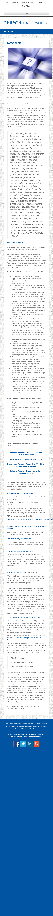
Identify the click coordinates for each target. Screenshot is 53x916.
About (7, 2)
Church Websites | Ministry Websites (21, 736)
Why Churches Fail (34, 452)
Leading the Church (31, 726)
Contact (32, 2)
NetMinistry (38, 736)
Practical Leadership (21, 728)
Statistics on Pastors (14, 572)
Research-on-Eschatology (26, 466)
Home (6, 723)
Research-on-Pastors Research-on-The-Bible (26, 464)
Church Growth (42, 726)
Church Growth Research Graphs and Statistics (23, 617)
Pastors (21, 726)
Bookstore (24, 2)
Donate (39, 2)
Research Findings (17, 452)
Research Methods (15, 243)
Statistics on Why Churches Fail (19, 539)
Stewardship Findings (33, 459)
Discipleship (45, 723)
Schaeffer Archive (17, 471)
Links (45, 2)
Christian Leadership (27, 473)
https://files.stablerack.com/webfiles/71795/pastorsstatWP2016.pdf (30, 519)
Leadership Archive (33, 471)
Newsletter (15, 2)
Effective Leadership (12, 726)
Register (24, 723)
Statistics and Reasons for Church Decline (21, 551)
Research (31, 728)
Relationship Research (27, 455)
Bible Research (16, 459)
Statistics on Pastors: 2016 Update (20, 493)
